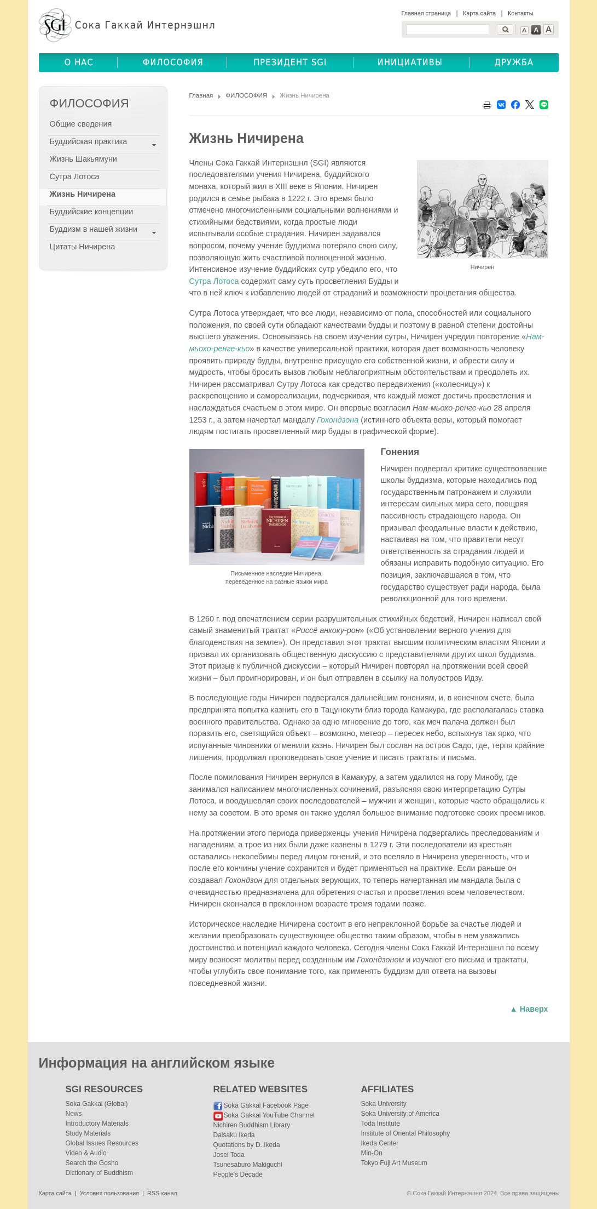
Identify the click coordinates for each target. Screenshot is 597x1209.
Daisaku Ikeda (234, 1135)
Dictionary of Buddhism (99, 1173)
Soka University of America (400, 1113)
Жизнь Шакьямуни (83, 159)
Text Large (548, 29)
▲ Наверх (529, 1009)
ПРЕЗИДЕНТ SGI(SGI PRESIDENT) (290, 62)
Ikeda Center (380, 1143)
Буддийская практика (88, 141)
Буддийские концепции (92, 211)
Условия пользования (109, 1193)
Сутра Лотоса (214, 281)
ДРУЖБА (514, 62)
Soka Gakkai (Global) (97, 1104)
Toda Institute (380, 1123)
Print (487, 105)
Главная (201, 95)
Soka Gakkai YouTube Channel (269, 1115)
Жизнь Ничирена (82, 194)
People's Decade (238, 1174)
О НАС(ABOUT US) (78, 62)
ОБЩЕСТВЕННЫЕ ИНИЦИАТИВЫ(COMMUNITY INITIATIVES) (411, 62)
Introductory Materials (97, 1123)
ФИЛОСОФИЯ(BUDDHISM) (172, 62)
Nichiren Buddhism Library (252, 1125)
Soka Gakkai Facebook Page (266, 1105)
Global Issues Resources (102, 1143)
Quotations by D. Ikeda (246, 1145)
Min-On (371, 1153)
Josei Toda (229, 1155)
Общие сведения (81, 123)
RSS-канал (162, 1193)
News (74, 1113)
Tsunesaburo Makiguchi (247, 1164)
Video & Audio (86, 1153)
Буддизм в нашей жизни (94, 229)
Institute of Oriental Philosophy (405, 1133)
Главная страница (426, 13)
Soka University (384, 1104)
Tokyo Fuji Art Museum (394, 1163)
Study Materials (88, 1133)
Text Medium (536, 30)
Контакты (521, 13)
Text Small (524, 30)
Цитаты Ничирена (82, 246)
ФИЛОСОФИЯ (246, 95)
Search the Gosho (92, 1163)
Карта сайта (479, 13)
